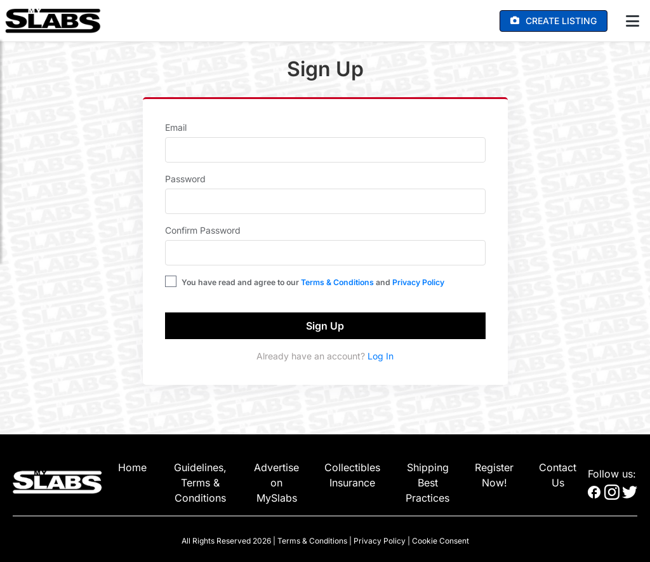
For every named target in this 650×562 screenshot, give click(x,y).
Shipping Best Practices (427, 482)
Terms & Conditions (337, 282)
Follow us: (612, 473)
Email (176, 127)
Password (185, 178)
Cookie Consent (440, 540)
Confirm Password (203, 230)
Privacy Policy (418, 282)
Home (132, 467)
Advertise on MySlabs (276, 482)
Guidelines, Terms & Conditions (200, 482)
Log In (381, 356)
